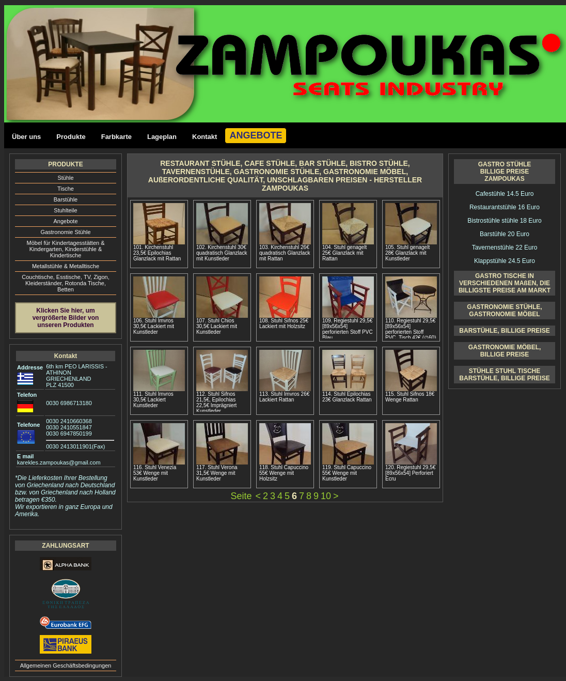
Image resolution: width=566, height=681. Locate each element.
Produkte (70, 137)
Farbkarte (116, 137)
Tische (65, 188)
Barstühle (65, 199)
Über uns (26, 137)
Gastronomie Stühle (65, 232)
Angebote (65, 221)
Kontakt (204, 137)
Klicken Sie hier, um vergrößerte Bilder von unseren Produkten (66, 318)
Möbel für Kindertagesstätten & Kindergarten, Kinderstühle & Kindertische (65, 249)
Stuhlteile (65, 210)
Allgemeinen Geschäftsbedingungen (66, 665)
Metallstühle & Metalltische (65, 266)
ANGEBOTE (255, 135)
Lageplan (162, 137)
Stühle (65, 178)
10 (326, 496)
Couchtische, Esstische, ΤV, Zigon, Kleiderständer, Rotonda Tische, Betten (65, 283)
